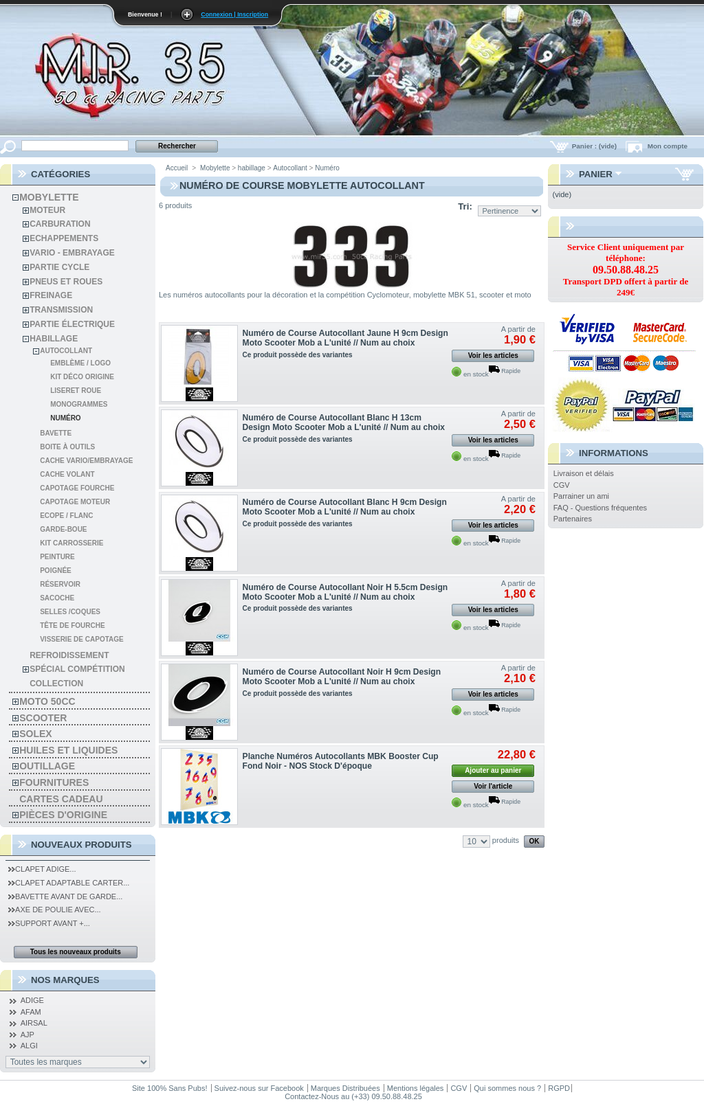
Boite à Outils (67, 447)
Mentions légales (415, 1088)
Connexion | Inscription (234, 14)
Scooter (43, 717)
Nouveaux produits (81, 844)
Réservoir (60, 584)
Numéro (65, 418)
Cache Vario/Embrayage (86, 460)
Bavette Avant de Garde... (65, 896)
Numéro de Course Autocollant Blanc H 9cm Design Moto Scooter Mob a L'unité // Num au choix (345, 507)
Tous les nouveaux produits (75, 952)
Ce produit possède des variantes (298, 355)
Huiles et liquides (68, 750)
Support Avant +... (49, 923)
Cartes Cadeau (60, 798)
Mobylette (48, 197)
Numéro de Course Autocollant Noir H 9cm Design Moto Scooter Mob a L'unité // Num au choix (342, 676)
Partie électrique (72, 324)
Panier (596, 174)
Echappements (64, 238)
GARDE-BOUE (63, 529)
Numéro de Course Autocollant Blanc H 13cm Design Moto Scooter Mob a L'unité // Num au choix (344, 422)
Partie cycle (59, 267)
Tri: (465, 206)
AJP (27, 1034)
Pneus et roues (66, 281)
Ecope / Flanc (66, 515)
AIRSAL (34, 1023)
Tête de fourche (72, 625)
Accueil (177, 168)
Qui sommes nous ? (507, 1088)
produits (505, 840)
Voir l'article (493, 786)
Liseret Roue (75, 390)
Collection (56, 683)
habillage (54, 338)
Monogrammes (78, 404)
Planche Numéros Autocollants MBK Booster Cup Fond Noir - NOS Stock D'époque (341, 761)
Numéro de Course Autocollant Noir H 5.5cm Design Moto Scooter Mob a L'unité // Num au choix (345, 592)
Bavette (56, 433)
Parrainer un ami (581, 496)
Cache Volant (67, 474)
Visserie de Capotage (82, 639)
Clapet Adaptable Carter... (68, 883)
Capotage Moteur (75, 502)
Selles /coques (70, 612)
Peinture (57, 557)
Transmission (61, 310)
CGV (561, 485)
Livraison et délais (583, 473)
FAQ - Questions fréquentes (600, 508)
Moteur (47, 210)
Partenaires (572, 519)
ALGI (29, 1045)
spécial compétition (77, 669)
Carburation (60, 224)
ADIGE (32, 1000)
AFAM (31, 1012)
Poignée (56, 570)
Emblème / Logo (80, 363)
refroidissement (69, 655)
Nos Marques (65, 980)
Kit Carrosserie (71, 543)
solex (35, 733)
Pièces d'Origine (63, 814)
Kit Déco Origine (82, 377)
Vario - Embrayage (72, 253)
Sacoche (57, 598)
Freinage (51, 295)
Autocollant (66, 350)
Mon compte (668, 146)
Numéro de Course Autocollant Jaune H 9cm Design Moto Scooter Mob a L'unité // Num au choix (345, 338)
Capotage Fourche (77, 488)
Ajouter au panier (493, 770)
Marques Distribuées (345, 1088)
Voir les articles (493, 355)
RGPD (559, 1088)
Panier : (595, 146)
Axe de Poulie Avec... (54, 909)
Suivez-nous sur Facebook (259, 1088)
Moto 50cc (47, 701)
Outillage (47, 765)
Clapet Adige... (42, 869)
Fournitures (54, 782)
